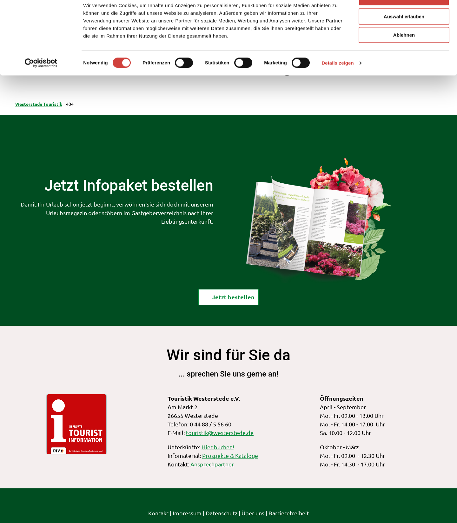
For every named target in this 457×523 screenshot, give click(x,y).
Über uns (253, 513)
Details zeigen (337, 81)
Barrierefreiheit (288, 513)
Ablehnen (404, 53)
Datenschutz (221, 513)
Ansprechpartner (212, 464)
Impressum (187, 513)
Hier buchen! (218, 447)
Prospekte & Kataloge (230, 455)
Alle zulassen (404, 15)
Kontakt (158, 513)
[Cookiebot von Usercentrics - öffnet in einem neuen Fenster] (41, 81)
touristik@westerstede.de (220, 432)
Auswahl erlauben (404, 34)
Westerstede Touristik (38, 104)
